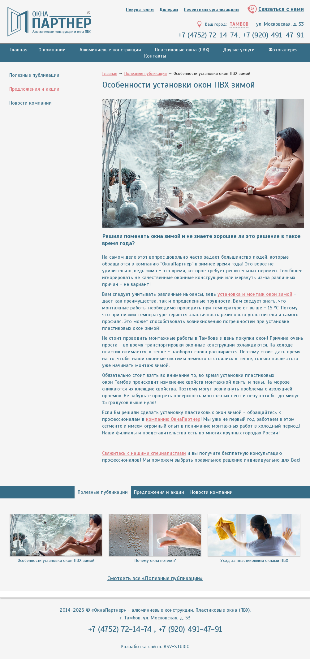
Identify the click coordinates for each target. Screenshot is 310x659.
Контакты (155, 56)
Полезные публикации (34, 75)
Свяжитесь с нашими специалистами (144, 453)
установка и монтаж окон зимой (254, 294)
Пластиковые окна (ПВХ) (182, 50)
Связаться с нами (281, 9)
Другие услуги (239, 50)
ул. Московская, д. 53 (280, 24)
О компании (52, 50)
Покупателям (140, 9)
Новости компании (30, 103)
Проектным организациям (211, 9)
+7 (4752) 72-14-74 (208, 35)
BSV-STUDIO (177, 647)
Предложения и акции (34, 89)
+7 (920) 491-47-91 (273, 35)
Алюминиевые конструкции (110, 50)
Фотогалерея (283, 50)
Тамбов (239, 24)
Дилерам (168, 9)
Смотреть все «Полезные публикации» (155, 578)
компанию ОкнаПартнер (173, 419)
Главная (19, 50)
